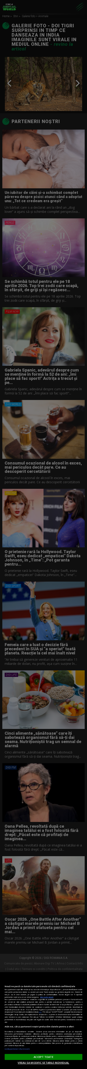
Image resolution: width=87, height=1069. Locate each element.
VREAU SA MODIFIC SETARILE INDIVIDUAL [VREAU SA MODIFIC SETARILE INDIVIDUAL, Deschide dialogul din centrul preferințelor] (43, 1062)
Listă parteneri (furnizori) (17, 1049)
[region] (43, 1020)
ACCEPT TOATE (43, 1057)
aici (40, 1012)
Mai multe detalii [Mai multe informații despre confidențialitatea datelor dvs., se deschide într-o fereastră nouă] (46, 997)
